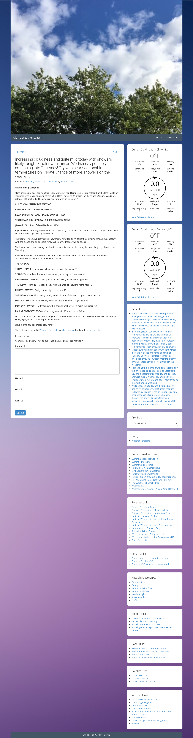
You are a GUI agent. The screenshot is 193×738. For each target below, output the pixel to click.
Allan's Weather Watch (27, 137)
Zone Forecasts (139, 540)
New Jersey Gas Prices (142, 588)
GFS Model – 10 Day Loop (144, 621)
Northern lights (139, 594)
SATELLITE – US (139, 675)
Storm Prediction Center (143, 531)
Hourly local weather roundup (146, 467)
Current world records (142, 464)
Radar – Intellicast (140, 654)
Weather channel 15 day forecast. (148, 534)
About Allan (172, 137)
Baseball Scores (139, 582)
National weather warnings (145, 473)
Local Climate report (142, 708)
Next (115, 151)
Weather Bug (138, 485)
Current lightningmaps (142, 702)
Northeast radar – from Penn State (149, 648)
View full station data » (143, 217)
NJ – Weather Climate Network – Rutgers (152, 479)
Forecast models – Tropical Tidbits (148, 618)
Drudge (135, 585)
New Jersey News (140, 591)
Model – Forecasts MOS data (146, 624)
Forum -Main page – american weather (151, 558)
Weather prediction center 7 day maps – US (153, 537)
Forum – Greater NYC (142, 561)
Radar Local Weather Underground (149, 657)
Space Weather (139, 597)
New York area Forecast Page (146, 528)
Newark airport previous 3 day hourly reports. (154, 476)
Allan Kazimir (67, 181)
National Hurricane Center (144, 516)
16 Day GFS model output (144, 699)
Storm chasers (139, 717)
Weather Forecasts (49, 330)
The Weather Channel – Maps (146, 482)
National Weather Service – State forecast (152, 525)
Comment (20, 346)
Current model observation (145, 458)
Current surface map (142, 461)
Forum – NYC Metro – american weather (151, 564)
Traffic (135, 600)
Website (19, 400)
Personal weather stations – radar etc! (150, 651)
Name (19, 378)
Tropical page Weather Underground (149, 720)
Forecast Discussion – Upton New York (151, 513)
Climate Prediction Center (144, 507)
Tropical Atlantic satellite (143, 681)
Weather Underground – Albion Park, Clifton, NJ (155, 488)
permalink (94, 330)
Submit (20, 412)
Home (159, 137)
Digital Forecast (139, 705)
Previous (21, 151)
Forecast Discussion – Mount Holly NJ (150, 510)
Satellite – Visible (140, 678)
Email (18, 389)
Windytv (135, 723)
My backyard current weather (146, 470)
